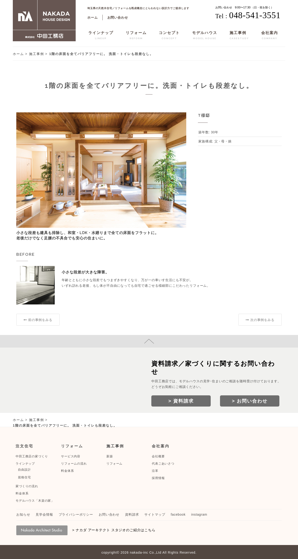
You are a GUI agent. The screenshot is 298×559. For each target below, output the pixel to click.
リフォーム (136, 36)
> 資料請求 (181, 401)
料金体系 (22, 493)
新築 (109, 456)
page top (149, 341)
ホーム (92, 17)
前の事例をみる (38, 320)
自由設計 (24, 469)
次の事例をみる (260, 320)
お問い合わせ (117, 17)
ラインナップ (100, 36)
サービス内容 (70, 456)
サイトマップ (154, 514)
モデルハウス (204, 36)
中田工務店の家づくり (32, 456)
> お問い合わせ (250, 401)
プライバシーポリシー (76, 514)
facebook (178, 514)
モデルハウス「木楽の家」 (35, 500)
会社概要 (158, 456)
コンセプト (169, 36)
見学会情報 (44, 514)
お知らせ (23, 514)
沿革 (155, 471)
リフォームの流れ (74, 463)
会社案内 (269, 36)
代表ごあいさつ (163, 463)
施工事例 (239, 36)
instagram (199, 514)
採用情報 (158, 478)
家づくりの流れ (27, 486)
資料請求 (132, 514)
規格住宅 (24, 477)
